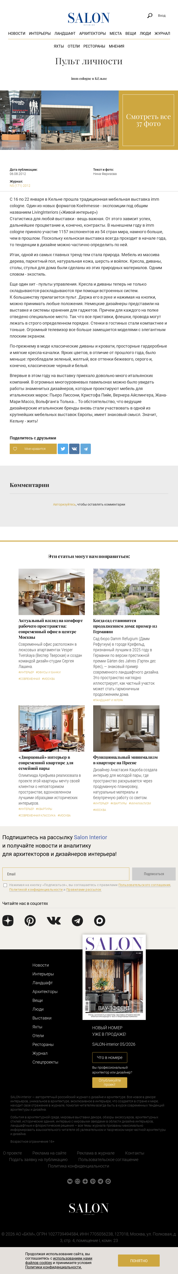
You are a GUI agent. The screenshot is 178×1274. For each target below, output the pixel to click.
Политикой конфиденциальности (36, 889)
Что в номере (109, 1057)
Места (116, 33)
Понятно (139, 1261)
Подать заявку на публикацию (38, 1159)
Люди (145, 33)
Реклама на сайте (49, 1153)
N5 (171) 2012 (20, 185)
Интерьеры (40, 33)
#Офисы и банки (48, 672)
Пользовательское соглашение (108, 1159)
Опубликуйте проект (110, 1082)
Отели (74, 46)
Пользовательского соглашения (144, 885)
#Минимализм (140, 803)
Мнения (116, 46)
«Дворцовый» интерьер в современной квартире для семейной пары (46, 762)
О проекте (12, 1153)
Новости (16, 33)
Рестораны (94, 46)
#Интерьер (26, 672)
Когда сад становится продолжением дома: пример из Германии (125, 626)
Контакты (134, 1153)
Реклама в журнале (95, 1153)
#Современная (29, 678)
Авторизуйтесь (64, 504)
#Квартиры (44, 809)
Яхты (59, 46)
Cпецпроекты (45, 1062)
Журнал (162, 33)
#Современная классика (37, 815)
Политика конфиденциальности (78, 1166)
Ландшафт (65, 33)
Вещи (130, 33)
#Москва (48, 678)
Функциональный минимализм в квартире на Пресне (125, 759)
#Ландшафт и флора (108, 700)
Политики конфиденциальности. (53, 1267)
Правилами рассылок (84, 889)
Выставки (41, 1018)
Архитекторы (92, 33)
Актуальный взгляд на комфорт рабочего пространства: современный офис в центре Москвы (51, 629)
